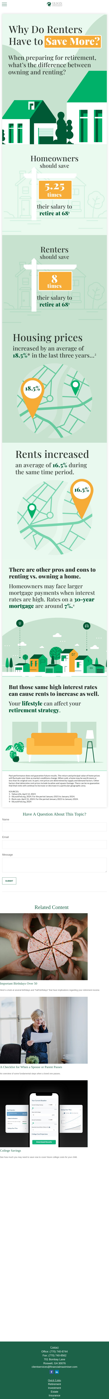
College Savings (10, 1150)
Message (7, 854)
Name (5, 819)
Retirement (54, 1384)
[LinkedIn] (57, 1372)
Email (5, 837)
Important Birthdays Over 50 (18, 983)
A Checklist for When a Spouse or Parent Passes (31, 1067)
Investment (54, 1387)
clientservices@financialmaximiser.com (54, 1366)
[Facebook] (51, 1372)
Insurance (54, 1395)
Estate (54, 1391)
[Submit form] (9, 880)
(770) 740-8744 (59, 1351)
